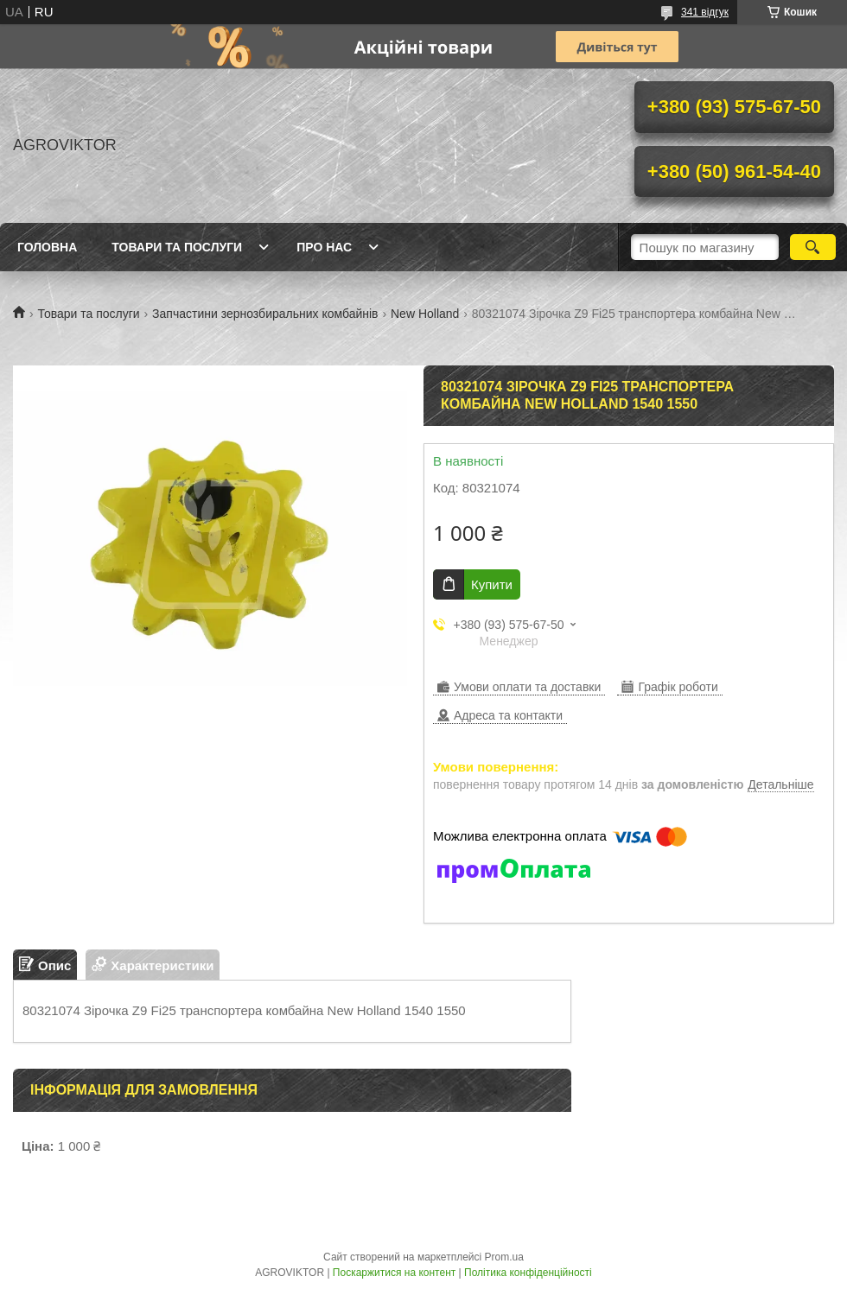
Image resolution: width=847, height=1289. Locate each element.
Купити (492, 584)
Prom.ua (504, 1257)
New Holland (425, 314)
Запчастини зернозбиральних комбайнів (265, 314)
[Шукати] (813, 247)
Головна (47, 247)
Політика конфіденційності (528, 1273)
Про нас (324, 247)
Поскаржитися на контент (394, 1273)
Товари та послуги (176, 247)
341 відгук (705, 12)
